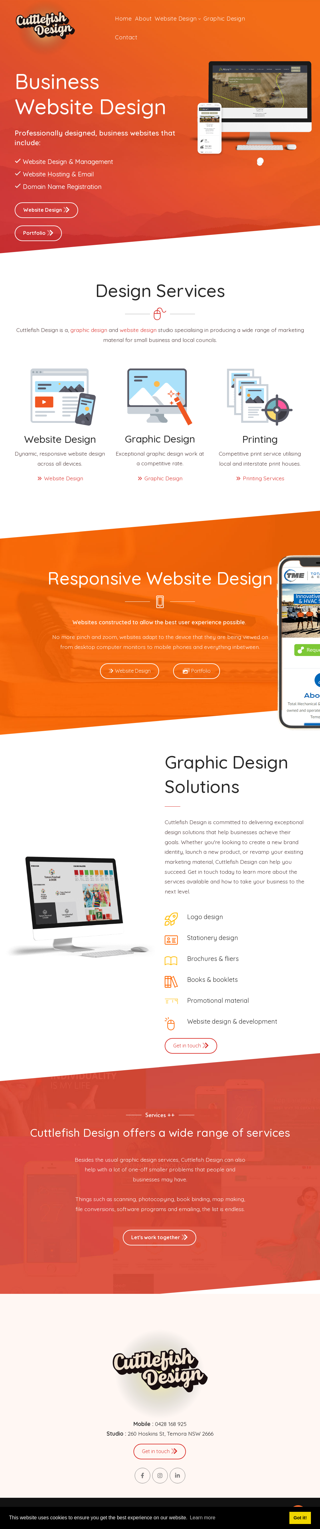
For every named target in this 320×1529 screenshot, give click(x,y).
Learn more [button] (202, 1517)
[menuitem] (123, 18)
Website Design (46, 209)
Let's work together (159, 1237)
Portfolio (38, 233)
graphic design (88, 329)
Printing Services (260, 478)
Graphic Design (159, 478)
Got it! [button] (300, 1517)
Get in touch (191, 1045)
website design (138, 329)
